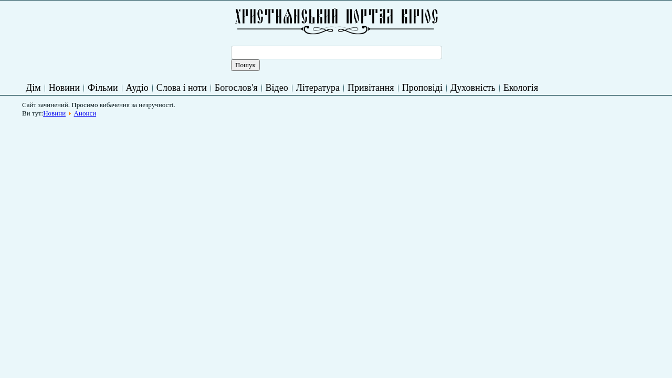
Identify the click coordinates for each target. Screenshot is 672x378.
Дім (33, 87)
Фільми (103, 87)
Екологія (520, 87)
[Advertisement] (217, 145)
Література (318, 87)
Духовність (473, 87)
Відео (277, 87)
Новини (64, 87)
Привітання (371, 87)
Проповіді (422, 87)
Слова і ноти (181, 87)
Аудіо (137, 87)
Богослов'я (236, 87)
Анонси (85, 113)
